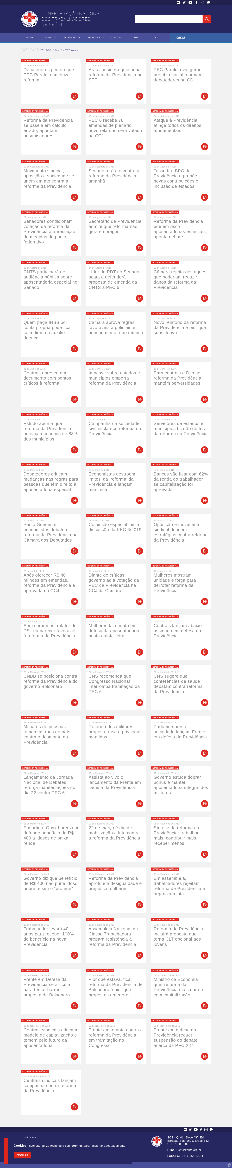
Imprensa (94, 38)
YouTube (190, 2)
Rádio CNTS (116, 38)
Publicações (72, 38)
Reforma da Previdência (59, 50)
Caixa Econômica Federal (181, 37)
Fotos (159, 38)
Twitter (184, 2)
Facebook (196, 2)
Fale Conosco (208, 2)
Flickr (178, 2)
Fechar (22, 1155)
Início (29, 38)
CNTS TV (138, 38)
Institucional (30, 1137)
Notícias (51, 38)
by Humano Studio (229, 1165)
